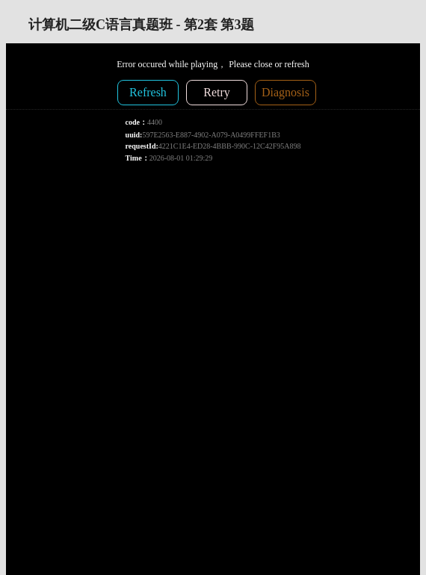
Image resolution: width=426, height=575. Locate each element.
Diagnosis (285, 92)
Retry (216, 92)
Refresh (148, 92)
